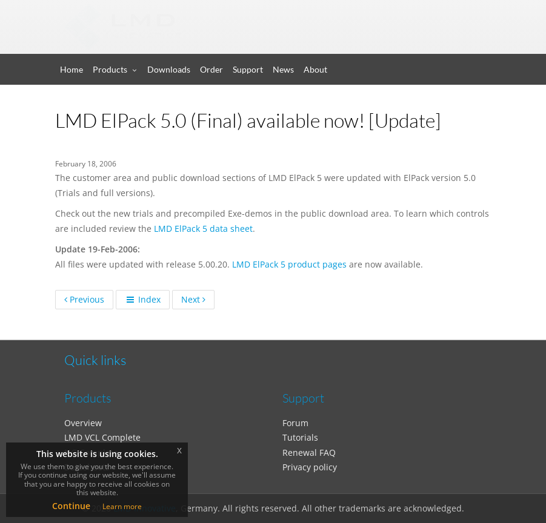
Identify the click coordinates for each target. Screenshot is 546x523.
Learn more (122, 506)
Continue (71, 505)
